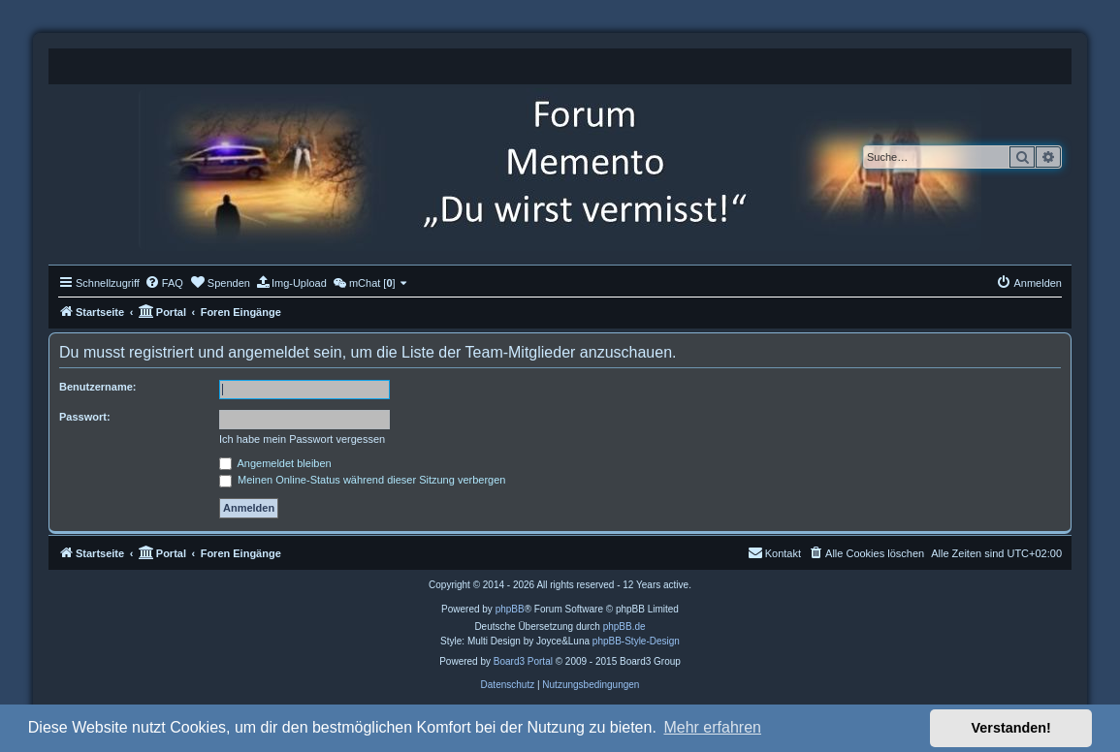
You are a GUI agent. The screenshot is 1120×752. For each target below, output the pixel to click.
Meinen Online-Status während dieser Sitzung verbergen (362, 480)
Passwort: (85, 417)
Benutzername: (97, 386)
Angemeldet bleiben (275, 463)
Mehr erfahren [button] (712, 727)
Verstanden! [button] (1011, 728)
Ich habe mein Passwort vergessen (302, 439)
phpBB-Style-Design (636, 641)
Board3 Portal (523, 661)
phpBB (510, 609)
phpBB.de (624, 626)
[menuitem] (163, 283)
